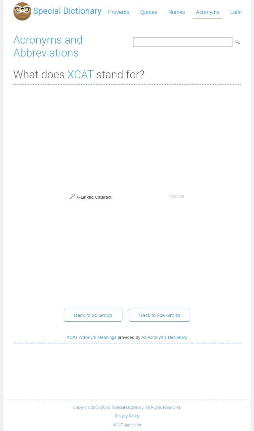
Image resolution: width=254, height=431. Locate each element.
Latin (236, 12)
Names (176, 12)
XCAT (80, 74)
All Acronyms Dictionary (164, 337)
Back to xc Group (93, 315)
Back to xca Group (159, 315)
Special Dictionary (67, 11)
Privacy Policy (127, 416)
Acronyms (207, 12)
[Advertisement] (127, 137)
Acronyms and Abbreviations (48, 46)
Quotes (148, 12)
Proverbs (118, 12)
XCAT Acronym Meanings (91, 337)
